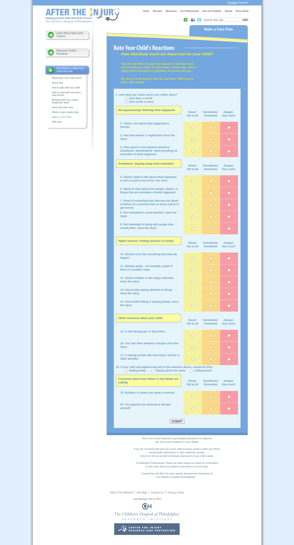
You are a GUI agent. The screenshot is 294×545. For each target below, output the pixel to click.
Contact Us (157, 492)
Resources (171, 11)
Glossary (157, 11)
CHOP (147, 519)
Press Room (242, 11)
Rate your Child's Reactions (66, 52)
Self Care (57, 121)
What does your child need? (67, 78)
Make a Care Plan (61, 117)
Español (243, 2)
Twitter (198, 20)
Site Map (142, 492)
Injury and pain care (62, 107)
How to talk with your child (66, 87)
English (232, 2)
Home (146, 11)
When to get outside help (65, 112)
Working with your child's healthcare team (65, 101)
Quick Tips (57, 82)
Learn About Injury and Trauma (69, 35)
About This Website (121, 492)
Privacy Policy (176, 492)
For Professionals (189, 11)
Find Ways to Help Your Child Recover (70, 70)
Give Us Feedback (211, 11)
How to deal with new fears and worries (66, 93)
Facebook (191, 20)
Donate (228, 11)
